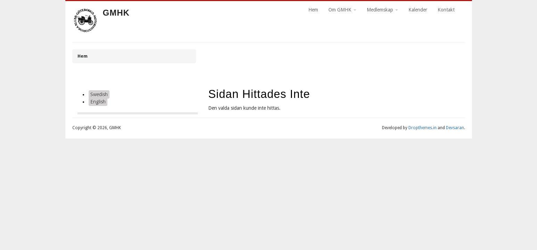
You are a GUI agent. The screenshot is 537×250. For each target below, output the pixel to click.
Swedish (99, 94)
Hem (313, 9)
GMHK (116, 12)
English (98, 102)
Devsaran (455, 127)
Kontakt (446, 9)
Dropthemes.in (422, 127)
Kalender (417, 9)
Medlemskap (382, 9)
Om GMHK (342, 9)
